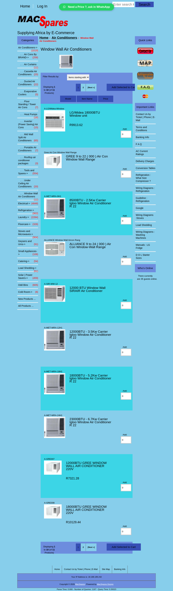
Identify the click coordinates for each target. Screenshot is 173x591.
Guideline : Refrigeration (142, 199)
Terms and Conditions (141, 129)
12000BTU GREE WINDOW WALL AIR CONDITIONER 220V (86, 466)
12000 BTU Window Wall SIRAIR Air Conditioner (87, 289)
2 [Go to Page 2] (83, 87)
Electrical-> (28, 203)
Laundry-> (28, 217)
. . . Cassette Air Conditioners (28, 73)
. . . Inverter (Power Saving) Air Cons (28, 124)
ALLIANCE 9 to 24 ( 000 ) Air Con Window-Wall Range (90, 245)
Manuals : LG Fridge (143, 246)
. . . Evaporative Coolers (28, 93)
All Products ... (26, 306)
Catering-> (28, 261)
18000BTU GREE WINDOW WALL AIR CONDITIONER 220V (86, 510)
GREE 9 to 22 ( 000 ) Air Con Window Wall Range (87, 158)
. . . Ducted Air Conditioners (28, 83)
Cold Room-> (28, 292)
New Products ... (27, 299)
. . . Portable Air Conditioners (28, 149)
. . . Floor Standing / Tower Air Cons (28, 104)
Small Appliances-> (28, 253)
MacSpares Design (105, 584)
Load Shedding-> (28, 269)
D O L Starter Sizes (143, 256)
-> (28, 48)
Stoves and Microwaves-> (28, 234)
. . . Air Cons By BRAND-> (28, 56)
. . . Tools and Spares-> (28, 172)
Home (25, 6)
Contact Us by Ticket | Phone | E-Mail (145, 117)
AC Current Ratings (142, 153)
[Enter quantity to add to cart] (126, 134)
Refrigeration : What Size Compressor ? (143, 178)
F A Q (139, 144)
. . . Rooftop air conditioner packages (28, 160)
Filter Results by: (51, 76)
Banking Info (142, 137)
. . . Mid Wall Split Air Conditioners (28, 137)
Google (139, 208)
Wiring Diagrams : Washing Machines (145, 234)
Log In (42, 6)
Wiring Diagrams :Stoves (144, 216)
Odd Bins (28, 285)
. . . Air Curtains (28, 65)
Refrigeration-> (28, 211)
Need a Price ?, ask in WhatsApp (86, 6)
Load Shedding (144, 225)
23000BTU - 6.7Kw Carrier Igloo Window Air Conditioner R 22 (90, 422)
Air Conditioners (64, 37)
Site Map (106, 569)
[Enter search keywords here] (123, 4)
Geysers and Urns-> (28, 243)
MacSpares (80, 584)
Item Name (87, 98)
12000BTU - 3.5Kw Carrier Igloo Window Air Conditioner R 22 (90, 334)
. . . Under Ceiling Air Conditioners (28, 183)
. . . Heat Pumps (28, 115)
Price (105, 98)
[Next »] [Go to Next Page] (91, 87)
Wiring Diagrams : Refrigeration (145, 189)
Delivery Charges (145, 161)
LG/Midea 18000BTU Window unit (84, 114)
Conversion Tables (145, 168)
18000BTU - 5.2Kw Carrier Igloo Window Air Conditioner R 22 (90, 378)
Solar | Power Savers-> (28, 277)
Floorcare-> (28, 224)
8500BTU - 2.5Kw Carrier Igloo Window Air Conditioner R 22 (90, 203)
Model (68, 98)
